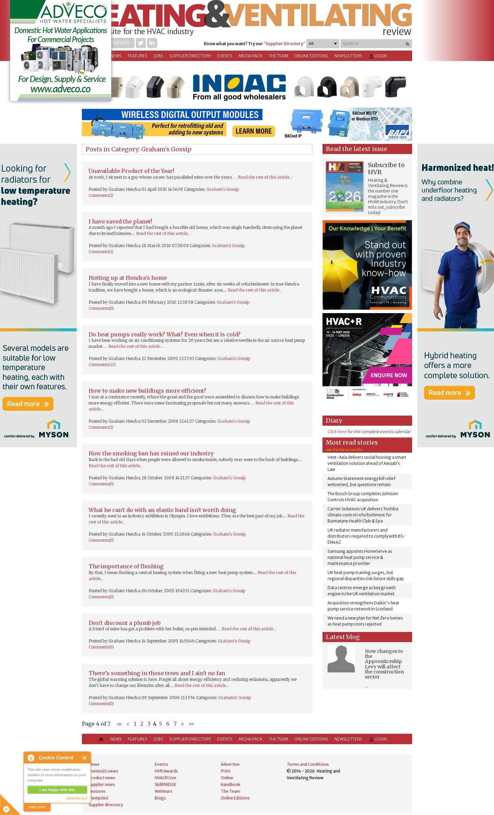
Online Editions (311, 55)
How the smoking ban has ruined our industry (151, 453)
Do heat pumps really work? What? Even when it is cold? (165, 334)
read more (37, 807)
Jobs (158, 55)
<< (119, 723)
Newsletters (348, 55)
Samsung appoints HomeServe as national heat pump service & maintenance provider (360, 557)
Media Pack (251, 55)
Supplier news (102, 784)
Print (225, 771)
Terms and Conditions (308, 764)
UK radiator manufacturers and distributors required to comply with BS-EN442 (366, 536)
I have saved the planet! (120, 221)
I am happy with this (57, 790)
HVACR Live (165, 777)
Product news (102, 777)
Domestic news (103, 771)
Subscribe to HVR (386, 168)
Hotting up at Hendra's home (128, 277)
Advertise (230, 764)
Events (225, 55)
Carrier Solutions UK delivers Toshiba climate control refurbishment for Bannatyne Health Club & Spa (363, 514)
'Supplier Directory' (284, 43)
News (116, 55)
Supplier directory (190, 55)
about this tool (76, 798)
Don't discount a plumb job (124, 623)
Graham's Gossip (222, 189)
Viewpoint (99, 798)
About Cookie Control (30, 757)
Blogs (160, 798)
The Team (278, 55)
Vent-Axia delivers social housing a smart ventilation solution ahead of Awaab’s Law (367, 463)
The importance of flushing (126, 566)
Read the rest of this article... (265, 177)
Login (377, 56)
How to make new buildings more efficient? (147, 390)
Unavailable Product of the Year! (131, 171)
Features (137, 55)
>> (191, 723)
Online (227, 777)
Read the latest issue (356, 149)
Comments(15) (102, 364)
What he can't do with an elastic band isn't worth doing (162, 510)
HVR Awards (166, 771)
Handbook (231, 784)
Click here (337, 431)
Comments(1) (101, 195)
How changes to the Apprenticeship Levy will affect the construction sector (384, 664)
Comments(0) (101, 308)
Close (85, 758)
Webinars (164, 791)
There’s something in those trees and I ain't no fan (157, 673)
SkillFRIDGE (166, 784)
